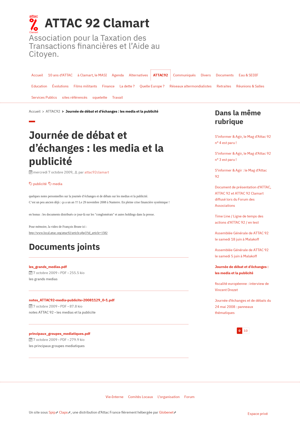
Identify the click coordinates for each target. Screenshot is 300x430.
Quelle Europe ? (152, 86)
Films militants (85, 86)
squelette (99, 97)
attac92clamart (96, 172)
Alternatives (138, 75)
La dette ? (127, 86)
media (55, 184)
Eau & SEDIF (248, 75)
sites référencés (74, 97)
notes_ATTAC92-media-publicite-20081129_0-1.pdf (72, 300)
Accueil (37, 75)
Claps (63, 412)
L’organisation (169, 397)
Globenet (166, 412)
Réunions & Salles (250, 86)
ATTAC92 (160, 75)
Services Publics (44, 97)
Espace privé (258, 413)
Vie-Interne (114, 397)
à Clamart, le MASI (92, 75)
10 (246, 331)
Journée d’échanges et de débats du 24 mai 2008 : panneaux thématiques (243, 306)
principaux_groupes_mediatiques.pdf (59, 333)
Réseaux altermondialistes (191, 86)
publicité (38, 184)
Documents (225, 75)
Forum (189, 397)
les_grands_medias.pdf (48, 267)
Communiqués (184, 75)
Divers (206, 75)
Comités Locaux (140, 397)
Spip (52, 412)
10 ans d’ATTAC (60, 75)
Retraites (224, 86)
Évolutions (60, 86)
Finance (108, 86)
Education (39, 86)
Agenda (118, 75)
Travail (117, 97)
